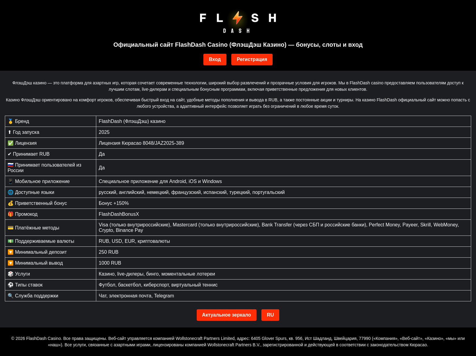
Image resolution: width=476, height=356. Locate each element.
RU (270, 314)
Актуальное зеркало (226, 314)
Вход (215, 59)
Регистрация (252, 59)
